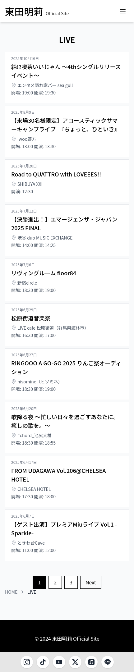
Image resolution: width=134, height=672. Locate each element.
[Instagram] (27, 662)
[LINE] (107, 662)
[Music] (91, 662)
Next (90, 582)
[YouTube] (59, 662)
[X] (75, 662)
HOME (11, 592)
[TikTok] (43, 662)
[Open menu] (123, 11)
